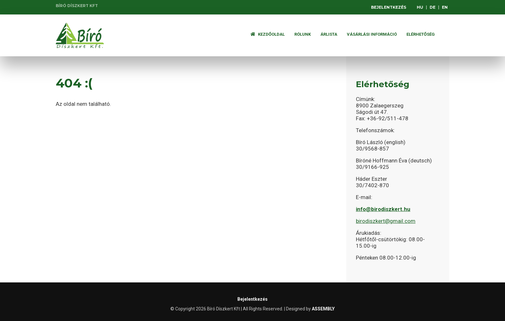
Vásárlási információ (372, 34)
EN (445, 7)
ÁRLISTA (328, 34)
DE (432, 7)
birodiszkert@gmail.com (385, 221)
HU (420, 7)
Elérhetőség (420, 34)
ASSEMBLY (323, 308)
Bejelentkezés (388, 7)
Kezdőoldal (268, 34)
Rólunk (302, 34)
